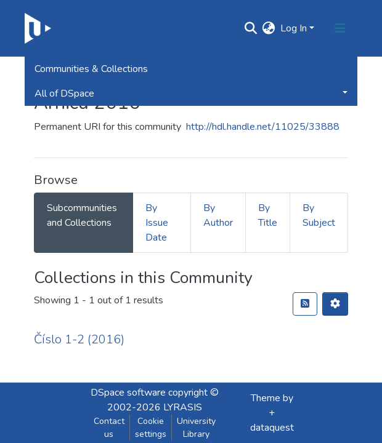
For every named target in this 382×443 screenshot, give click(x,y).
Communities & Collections (91, 69)
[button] (269, 28)
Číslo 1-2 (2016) (79, 339)
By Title (267, 215)
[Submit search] (251, 28)
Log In (293, 28)
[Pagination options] (335, 304)
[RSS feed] (305, 304)
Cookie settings (150, 427)
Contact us (109, 427)
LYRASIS (182, 407)
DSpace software (128, 392)
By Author (218, 215)
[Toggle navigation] (340, 28)
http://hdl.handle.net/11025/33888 (262, 127)
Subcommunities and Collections (82, 215)
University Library (196, 427)
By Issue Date (156, 222)
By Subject (319, 215)
